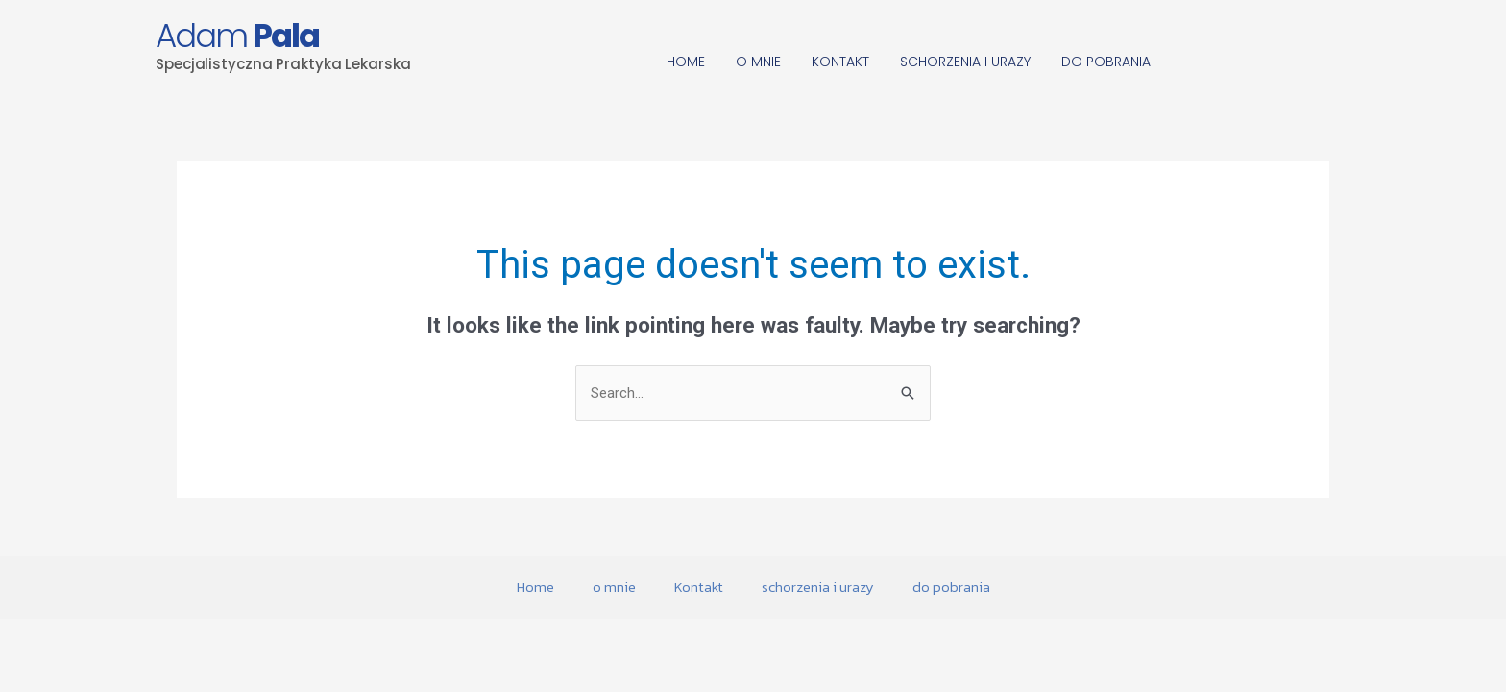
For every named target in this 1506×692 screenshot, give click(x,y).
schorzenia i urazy (965, 61)
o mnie (758, 61)
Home (686, 61)
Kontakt (840, 61)
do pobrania (1106, 61)
